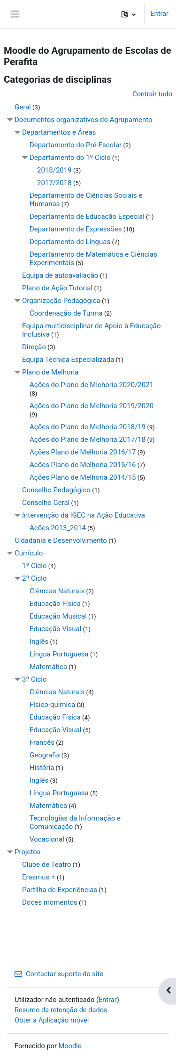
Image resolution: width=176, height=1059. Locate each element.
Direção (34, 347)
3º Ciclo (34, 679)
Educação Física (55, 603)
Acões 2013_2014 (58, 528)
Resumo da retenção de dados (61, 1010)
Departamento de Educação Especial (87, 216)
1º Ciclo (34, 566)
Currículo (29, 553)
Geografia (45, 755)
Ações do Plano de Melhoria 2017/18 (87, 439)
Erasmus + (38, 877)
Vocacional (47, 839)
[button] (128, 14)
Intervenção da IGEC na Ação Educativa (83, 515)
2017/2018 (54, 183)
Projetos (28, 852)
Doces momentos (49, 902)
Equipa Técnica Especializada (68, 359)
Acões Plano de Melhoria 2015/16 (83, 465)
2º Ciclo (34, 578)
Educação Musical (58, 616)
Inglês (39, 641)
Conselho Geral (45, 502)
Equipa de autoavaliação (60, 275)
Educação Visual (55, 629)
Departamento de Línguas (70, 242)
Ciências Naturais (57, 591)
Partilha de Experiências (59, 890)
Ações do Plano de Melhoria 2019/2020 (91, 406)
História (42, 768)
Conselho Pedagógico (56, 490)
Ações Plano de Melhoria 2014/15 (83, 477)
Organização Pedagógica (61, 300)
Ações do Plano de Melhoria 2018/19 (87, 427)
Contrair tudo (152, 94)
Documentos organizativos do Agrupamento (84, 119)
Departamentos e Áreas (59, 132)
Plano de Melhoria (50, 372)
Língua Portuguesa (59, 654)
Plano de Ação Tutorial (57, 288)
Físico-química (52, 704)
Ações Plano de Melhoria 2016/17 (83, 452)
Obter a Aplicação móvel (52, 1020)
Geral (23, 107)
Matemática (48, 667)
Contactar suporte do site (59, 974)
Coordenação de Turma (66, 313)
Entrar (159, 13)
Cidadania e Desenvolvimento (61, 540)
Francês (42, 742)
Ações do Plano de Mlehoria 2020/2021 (91, 385)
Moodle (70, 1046)
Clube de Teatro (46, 864)
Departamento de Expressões (76, 229)
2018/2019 (54, 170)
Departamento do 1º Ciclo (70, 157)
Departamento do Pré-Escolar (76, 145)
